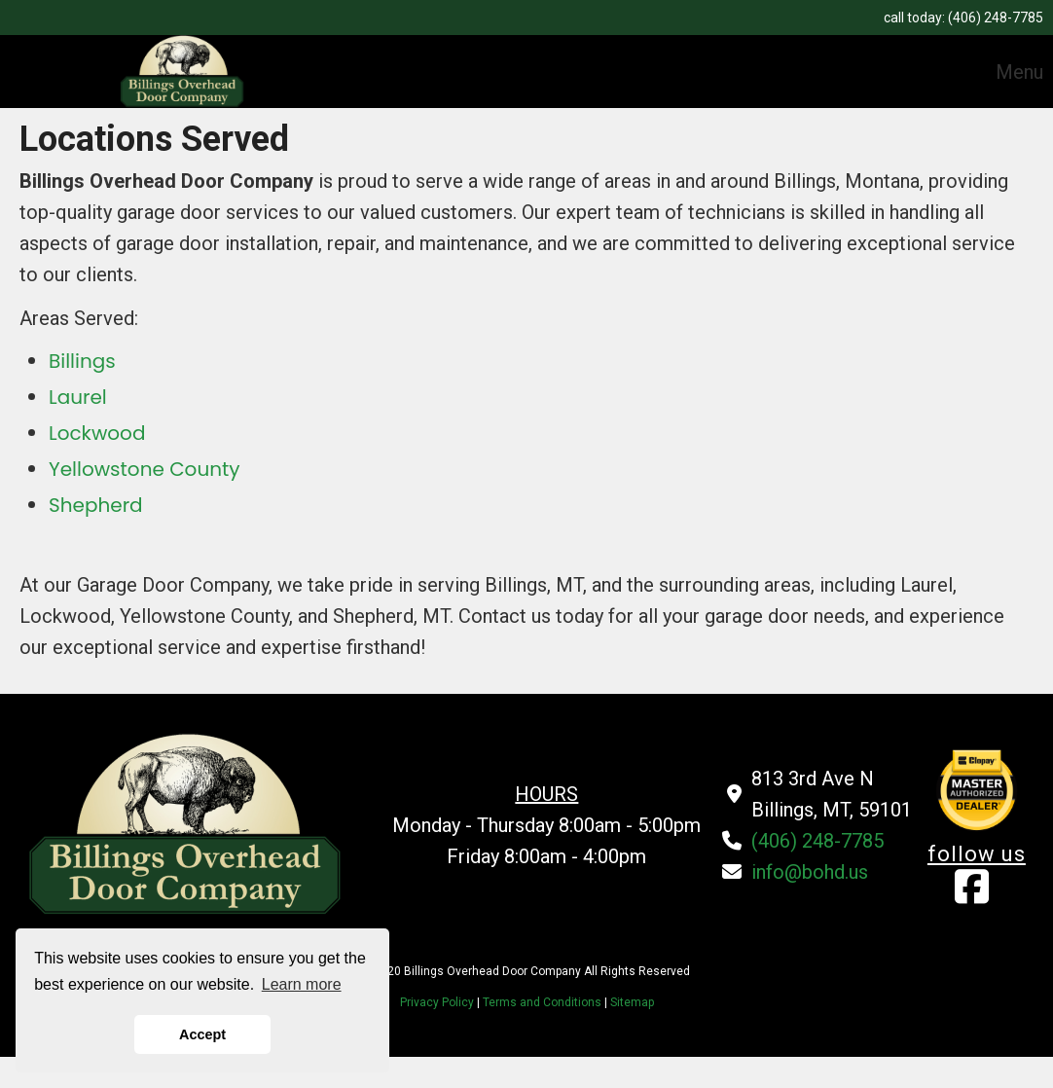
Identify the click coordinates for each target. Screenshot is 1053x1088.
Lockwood (97, 433)
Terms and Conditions (542, 1002)
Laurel (78, 397)
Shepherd (96, 505)
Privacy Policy (438, 1002)
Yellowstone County (144, 469)
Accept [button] (202, 1034)
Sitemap (632, 1002)
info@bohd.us (809, 872)
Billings (82, 361)
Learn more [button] (302, 984)
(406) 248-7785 (995, 17)
